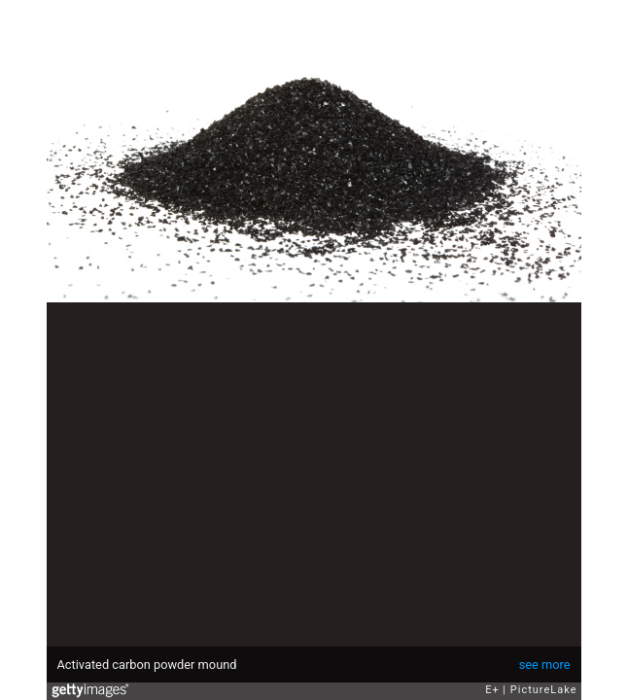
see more (545, 664)
